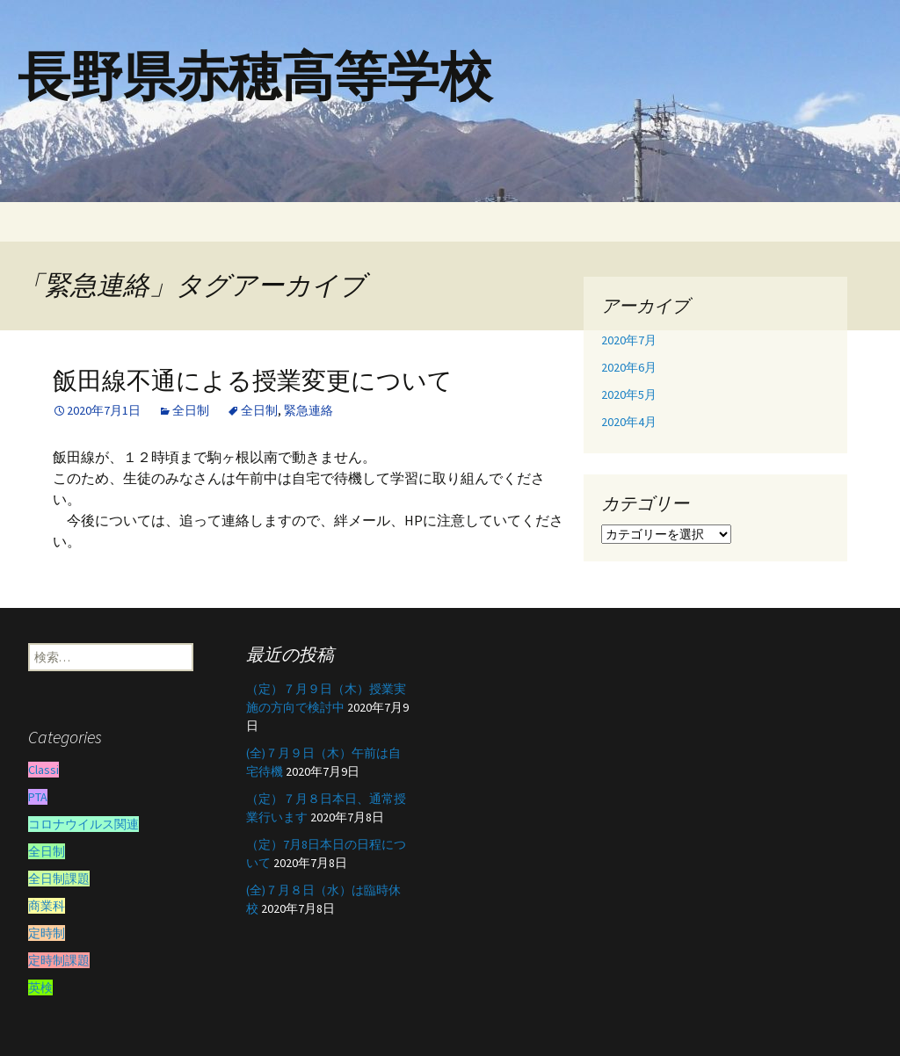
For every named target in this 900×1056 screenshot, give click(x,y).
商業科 (46, 906)
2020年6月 (629, 367)
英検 (40, 987)
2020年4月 (629, 422)
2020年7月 (629, 340)
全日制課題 (59, 878)
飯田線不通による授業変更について (253, 380)
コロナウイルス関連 (83, 824)
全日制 (190, 410)
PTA (37, 797)
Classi (43, 770)
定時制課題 (59, 960)
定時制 (46, 933)
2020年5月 (629, 394)
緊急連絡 (308, 410)
